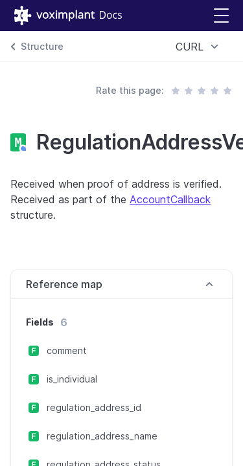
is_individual (72, 378)
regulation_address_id (94, 407)
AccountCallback (170, 199)
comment (67, 350)
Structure (42, 46)
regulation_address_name (102, 435)
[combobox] (199, 46)
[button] (221, 16)
